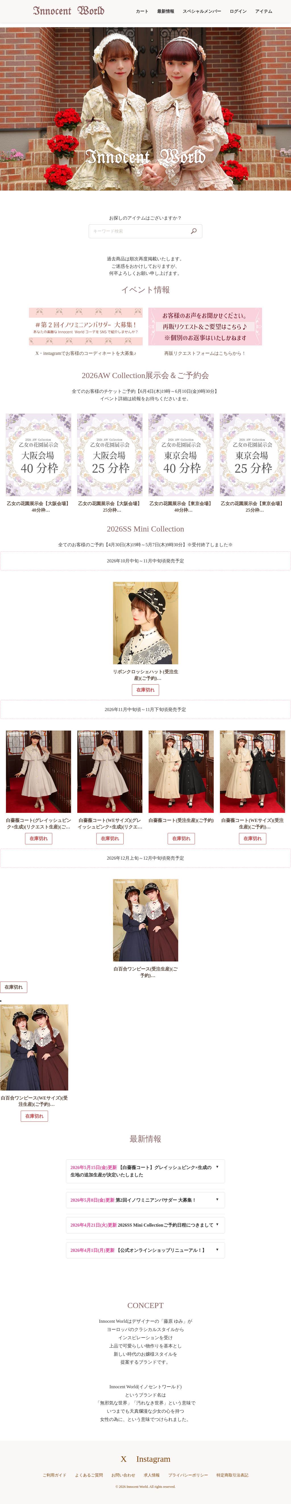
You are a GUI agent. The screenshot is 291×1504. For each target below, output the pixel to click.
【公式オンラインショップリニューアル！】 (138, 1250)
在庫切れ (14, 987)
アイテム (263, 11)
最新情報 (165, 11)
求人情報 (152, 1475)
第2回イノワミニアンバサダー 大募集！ (133, 1200)
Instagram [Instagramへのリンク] (153, 1458)
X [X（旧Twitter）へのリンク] (123, 1458)
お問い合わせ (123, 1475)
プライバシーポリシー (188, 1475)
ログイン (238, 11)
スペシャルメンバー (202, 11)
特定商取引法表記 (232, 1475)
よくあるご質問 (89, 1475)
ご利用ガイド (54, 1475)
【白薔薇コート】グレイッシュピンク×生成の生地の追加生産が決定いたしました (140, 1171)
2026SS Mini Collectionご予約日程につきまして (141, 1225)
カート (142, 11)
